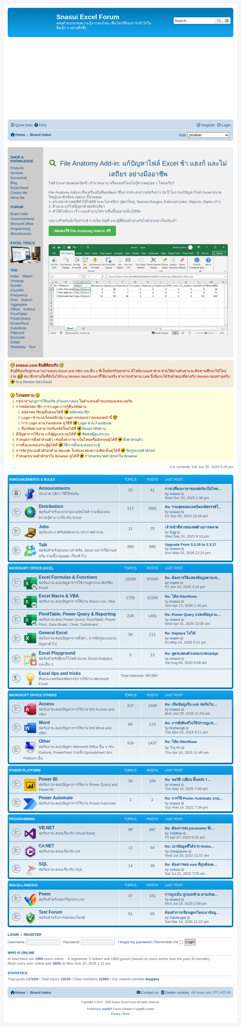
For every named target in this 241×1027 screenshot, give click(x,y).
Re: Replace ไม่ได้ (180, 633)
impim (174, 583)
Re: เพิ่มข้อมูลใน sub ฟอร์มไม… (191, 704)
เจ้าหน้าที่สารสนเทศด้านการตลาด (191, 527)
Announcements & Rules (32, 480)
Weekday (18, 347)
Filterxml (17, 333)
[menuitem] (40, 125)
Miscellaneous (20, 234)
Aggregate (18, 304)
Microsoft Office (21, 224)
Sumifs (15, 285)
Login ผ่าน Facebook (95, 423)
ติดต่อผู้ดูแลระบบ (95, 434)
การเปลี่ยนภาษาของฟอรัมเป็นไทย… (193, 489)
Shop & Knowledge (21, 159)
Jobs (44, 526)
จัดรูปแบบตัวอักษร (140, 451)
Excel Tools (22, 243)
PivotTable (18, 314)
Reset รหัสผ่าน (94, 429)
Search (26, 300)
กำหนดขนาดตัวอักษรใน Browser (111, 456)
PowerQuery (20, 318)
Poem (45, 894)
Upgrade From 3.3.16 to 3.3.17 (190, 544)
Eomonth (17, 337)
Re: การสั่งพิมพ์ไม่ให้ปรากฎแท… (191, 723)
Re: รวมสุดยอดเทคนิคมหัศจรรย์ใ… (193, 507)
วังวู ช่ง (175, 747)
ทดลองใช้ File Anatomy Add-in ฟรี (82, 231)
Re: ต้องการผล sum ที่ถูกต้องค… (191, 864)
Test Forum (50, 912)
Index (14, 276)
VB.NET (47, 827)
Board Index (19, 214)
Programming (20, 229)
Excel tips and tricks (60, 673)
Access (46, 704)
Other (44, 741)
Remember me (168, 942)
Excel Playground (57, 653)
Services (16, 173)
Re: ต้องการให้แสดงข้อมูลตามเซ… (193, 578)
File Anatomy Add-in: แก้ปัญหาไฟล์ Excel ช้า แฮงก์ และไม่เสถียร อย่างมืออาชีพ (138, 169)
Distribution (51, 506)
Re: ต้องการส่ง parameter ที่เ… (190, 828)
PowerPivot (19, 323)
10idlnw (176, 833)
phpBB (106, 1009)
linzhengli (177, 728)
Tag (14, 270)
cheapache (179, 851)
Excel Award (19, 188)
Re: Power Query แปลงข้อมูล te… (193, 615)
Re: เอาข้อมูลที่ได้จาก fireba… (189, 846)
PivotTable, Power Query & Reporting (77, 614)
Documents (18, 178)
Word (44, 722)
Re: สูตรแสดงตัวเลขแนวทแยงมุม (191, 654)
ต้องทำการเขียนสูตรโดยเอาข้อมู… (192, 913)
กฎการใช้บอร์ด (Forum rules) (55, 401)
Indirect (29, 309)
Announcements (22, 219)
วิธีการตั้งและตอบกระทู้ (81, 445)
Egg (173, 532)
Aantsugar (178, 917)
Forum (16, 207)
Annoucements (54, 488)
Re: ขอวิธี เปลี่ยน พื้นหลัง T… (188, 780)
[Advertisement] (120, 78)
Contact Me (18, 193)
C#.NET (46, 846)
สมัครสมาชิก (79, 412)
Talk (43, 544)
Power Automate (56, 797)
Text (32, 347)
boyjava (152, 979)
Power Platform (24, 770)
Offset (15, 309)
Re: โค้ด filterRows (181, 596)
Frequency (18, 295)
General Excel (53, 632)
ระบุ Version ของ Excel (34, 382)
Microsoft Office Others (33, 695)
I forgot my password (134, 942)
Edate (15, 342)
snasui (175, 494)
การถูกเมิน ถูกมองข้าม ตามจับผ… (191, 894)
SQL (43, 864)
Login (13, 935)
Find (14, 300)
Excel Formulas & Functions (68, 577)
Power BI (48, 779)
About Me (17, 198)
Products (16, 168)
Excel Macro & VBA (59, 596)
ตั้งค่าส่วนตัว (133, 440)
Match (27, 276)
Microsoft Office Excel (31, 568)
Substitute (18, 328)
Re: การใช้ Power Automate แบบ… (194, 798)
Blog (13, 183)
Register (32, 935)
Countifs (17, 290)
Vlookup (17, 281)
